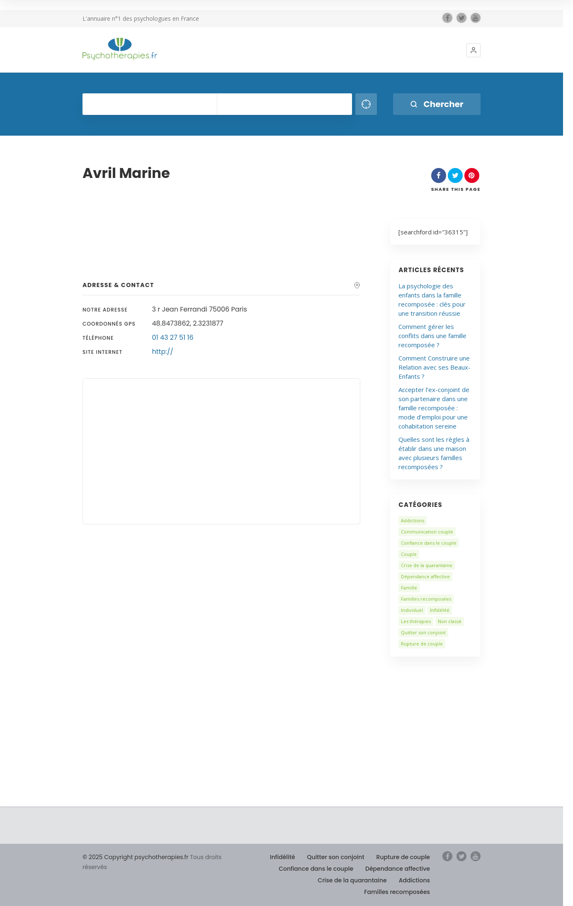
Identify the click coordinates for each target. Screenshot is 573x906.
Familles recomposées (426, 599)
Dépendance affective (425, 576)
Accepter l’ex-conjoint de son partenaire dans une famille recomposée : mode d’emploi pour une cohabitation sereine (433, 407)
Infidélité (439, 610)
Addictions (412, 520)
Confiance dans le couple (428, 543)
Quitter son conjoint (423, 632)
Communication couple (427, 531)
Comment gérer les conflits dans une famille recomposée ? (432, 335)
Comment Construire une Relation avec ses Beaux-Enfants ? (434, 367)
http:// (162, 351)
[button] (473, 50)
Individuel (412, 610)
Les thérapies (416, 621)
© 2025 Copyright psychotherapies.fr (135, 857)
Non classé (449, 621)
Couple (409, 554)
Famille (409, 588)
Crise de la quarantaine (426, 565)
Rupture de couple (422, 644)
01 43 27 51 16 (173, 337)
